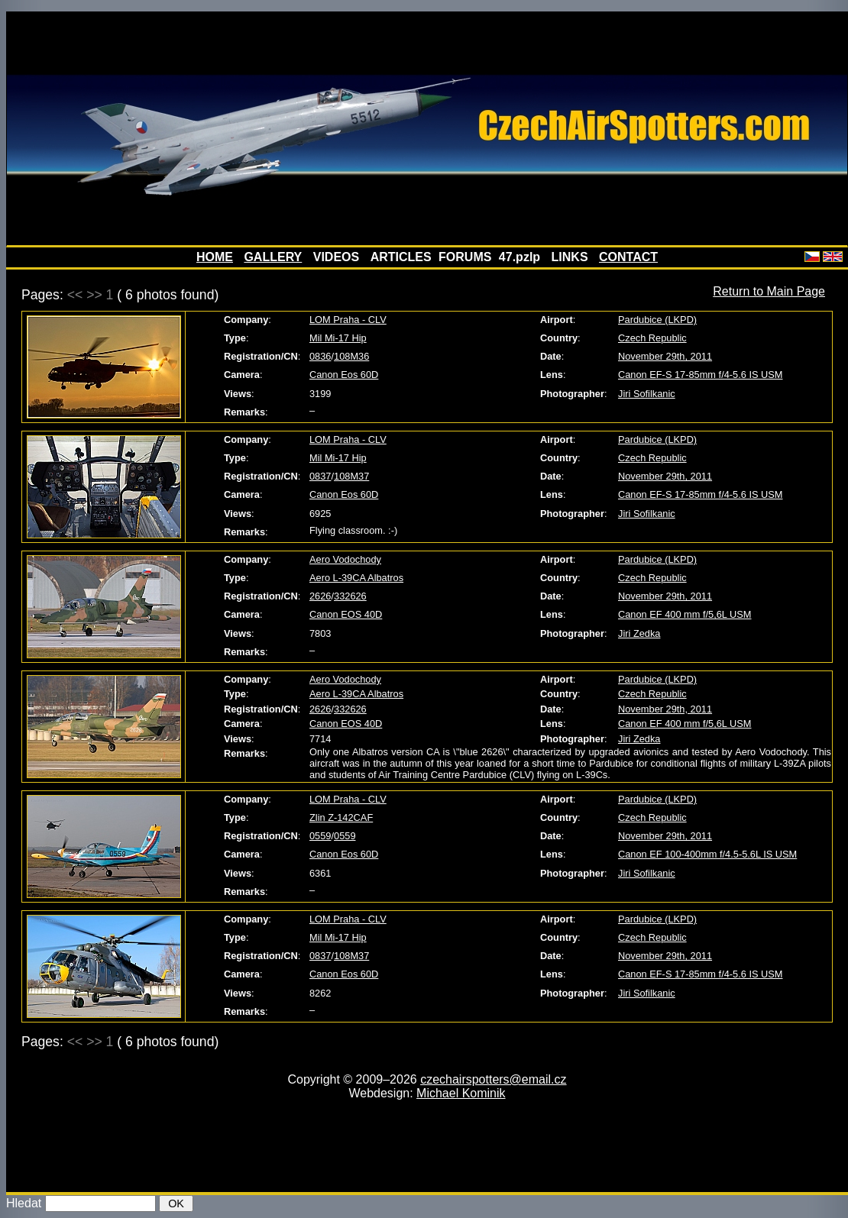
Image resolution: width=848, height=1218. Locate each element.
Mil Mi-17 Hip (338, 338)
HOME (214, 256)
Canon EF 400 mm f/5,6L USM (685, 614)
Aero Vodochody (345, 559)
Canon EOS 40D (345, 614)
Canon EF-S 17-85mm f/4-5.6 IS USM (700, 374)
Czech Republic (652, 338)
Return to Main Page (769, 291)
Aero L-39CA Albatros (356, 577)
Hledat (23, 1203)
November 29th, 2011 (665, 356)
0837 (320, 476)
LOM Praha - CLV (348, 319)
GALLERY (273, 256)
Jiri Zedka (639, 633)
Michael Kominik (460, 1093)
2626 (320, 596)
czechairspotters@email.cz (493, 1079)
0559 (320, 836)
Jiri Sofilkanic (646, 393)
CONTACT (628, 256)
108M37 (351, 476)
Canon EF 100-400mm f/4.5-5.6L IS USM (707, 854)
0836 (320, 356)
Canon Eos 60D (343, 374)
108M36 (351, 356)
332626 (350, 596)
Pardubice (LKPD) (657, 319)
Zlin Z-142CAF (341, 817)
